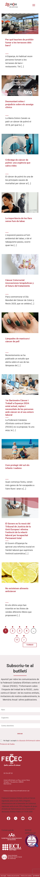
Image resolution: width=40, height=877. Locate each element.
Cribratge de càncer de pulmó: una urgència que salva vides (17, 163)
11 (17, 639)
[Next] (24, 640)
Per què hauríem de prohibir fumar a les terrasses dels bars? (19, 42)
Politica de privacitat (13, 875)
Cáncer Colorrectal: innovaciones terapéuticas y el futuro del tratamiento (19, 283)
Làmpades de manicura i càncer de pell (17, 340)
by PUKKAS (36, 875)
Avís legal (3, 875)
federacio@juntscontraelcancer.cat (16, 791)
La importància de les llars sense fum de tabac (18, 219)
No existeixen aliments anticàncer (16, 590)
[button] (33, 5)
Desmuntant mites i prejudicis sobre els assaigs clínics (19, 104)
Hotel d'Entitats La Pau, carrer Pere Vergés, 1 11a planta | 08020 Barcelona (17, 782)
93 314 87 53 (8, 773)
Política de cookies (26, 875)
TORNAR (29, 645)
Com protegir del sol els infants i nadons (17, 466)
